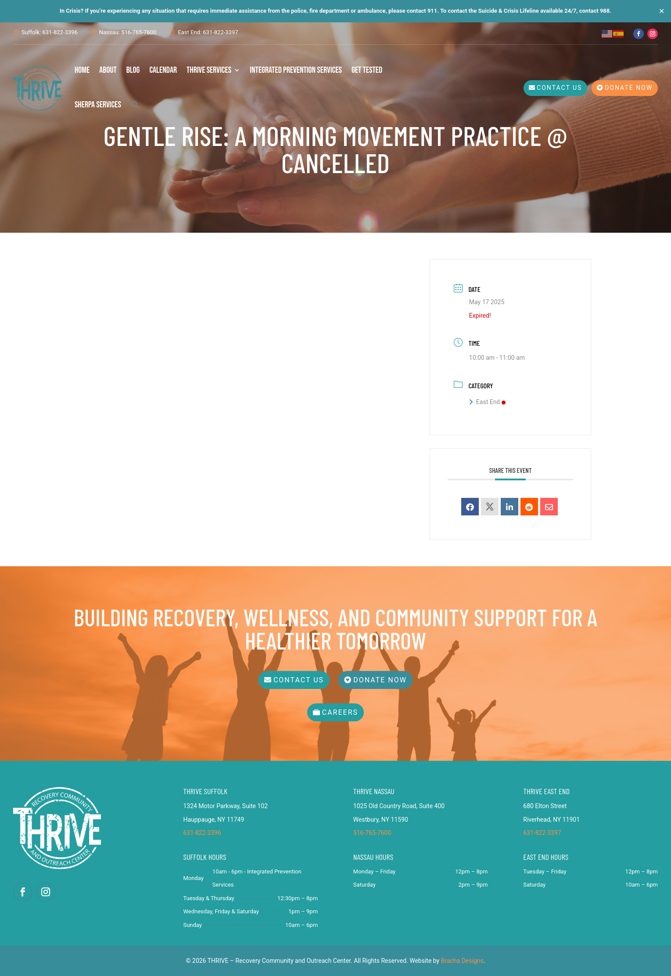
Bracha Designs (462, 960)
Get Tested (367, 70)
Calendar (163, 70)
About (107, 70)
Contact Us (559, 87)
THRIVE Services (209, 70)
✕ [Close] (661, 11)
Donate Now (629, 87)
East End (487, 401)
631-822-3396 (202, 832)
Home (82, 70)
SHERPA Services (98, 104)
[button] (135, 105)
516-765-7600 (372, 832)
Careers (340, 712)
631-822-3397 (542, 832)
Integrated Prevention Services (296, 70)
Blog (133, 70)
